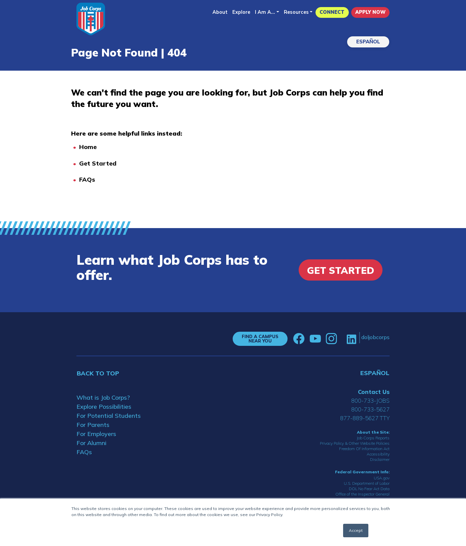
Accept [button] (356, 530)
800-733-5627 (370, 409)
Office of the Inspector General (362, 494)
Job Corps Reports (373, 437)
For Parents (92, 425)
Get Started (97, 163)
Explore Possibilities (103, 406)
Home (88, 147)
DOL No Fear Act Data (369, 488)
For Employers (96, 434)
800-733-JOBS (370, 400)
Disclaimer (380, 459)
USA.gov (382, 477)
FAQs (87, 179)
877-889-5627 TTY (365, 418)
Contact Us (374, 391)
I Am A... (265, 12)
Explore (241, 12)
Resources (296, 12)
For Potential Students (108, 416)
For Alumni (91, 443)
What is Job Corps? (103, 397)
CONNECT (332, 12)
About (220, 12)
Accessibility (378, 454)
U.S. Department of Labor (367, 483)
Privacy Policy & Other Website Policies (355, 443)
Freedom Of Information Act (364, 448)
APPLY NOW (370, 12)
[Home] (90, 19)
